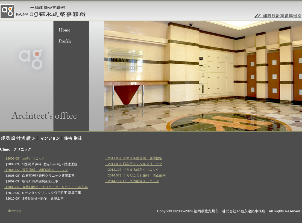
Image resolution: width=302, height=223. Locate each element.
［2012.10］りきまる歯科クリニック (132, 169)
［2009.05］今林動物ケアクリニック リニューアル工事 (46, 187)
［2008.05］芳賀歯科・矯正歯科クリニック (36, 170)
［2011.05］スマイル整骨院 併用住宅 (133, 158)
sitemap (14, 211)
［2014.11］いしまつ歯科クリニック (132, 181)
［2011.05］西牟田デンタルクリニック (133, 164)
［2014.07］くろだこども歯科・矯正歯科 (135, 175)
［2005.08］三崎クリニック (24, 158)
